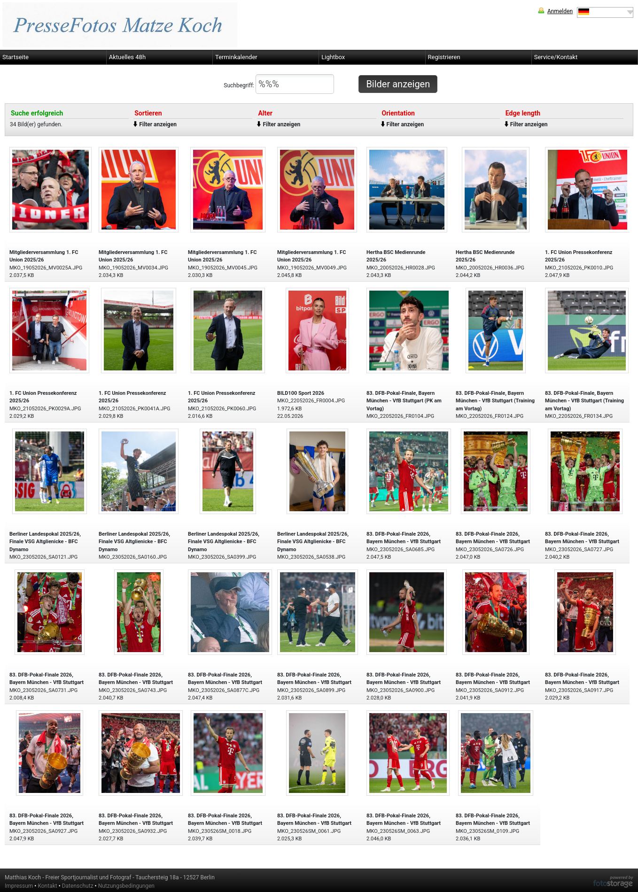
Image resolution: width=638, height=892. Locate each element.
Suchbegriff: (279, 84)
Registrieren (444, 57)
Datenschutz (77, 886)
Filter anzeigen (158, 124)
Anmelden (560, 11)
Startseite (15, 57)
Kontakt (47, 886)
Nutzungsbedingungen (126, 886)
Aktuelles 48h (127, 57)
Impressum (19, 886)
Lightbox (333, 57)
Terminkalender (236, 57)
